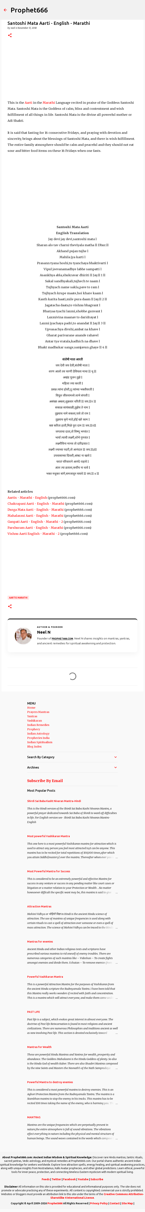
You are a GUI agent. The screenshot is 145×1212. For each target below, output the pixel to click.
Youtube (83, 1179)
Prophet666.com (62, 638)
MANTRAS (33, 1117)
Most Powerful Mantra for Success (48, 871)
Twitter (56, 1179)
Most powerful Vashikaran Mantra (48, 836)
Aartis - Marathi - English (27, 497)
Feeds (46, 1179)
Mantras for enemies (40, 941)
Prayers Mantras (38, 712)
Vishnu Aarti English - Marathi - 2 (33, 534)
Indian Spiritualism (39, 742)
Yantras (32, 716)
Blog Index (34, 746)
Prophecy (33, 729)
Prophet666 (29, 10)
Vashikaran (34, 720)
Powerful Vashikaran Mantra (45, 976)
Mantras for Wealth (39, 1047)
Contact (115, 1203)
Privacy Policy (99, 1203)
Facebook (69, 1179)
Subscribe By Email (45, 780)
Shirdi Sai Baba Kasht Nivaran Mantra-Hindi (54, 801)
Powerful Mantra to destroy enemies (50, 1082)
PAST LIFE (33, 1011)
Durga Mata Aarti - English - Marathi (36, 509)
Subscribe (96, 1179)
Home (31, 707)
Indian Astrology (38, 733)
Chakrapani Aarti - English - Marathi (36, 503)
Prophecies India (38, 738)
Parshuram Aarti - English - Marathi (35, 528)
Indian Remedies (38, 725)
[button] (10, 35)
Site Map (127, 1203)
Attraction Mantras (39, 906)
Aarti (28, 102)
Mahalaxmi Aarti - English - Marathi (35, 515)
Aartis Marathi (18, 597)
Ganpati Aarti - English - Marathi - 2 (35, 522)
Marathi (48, 102)
